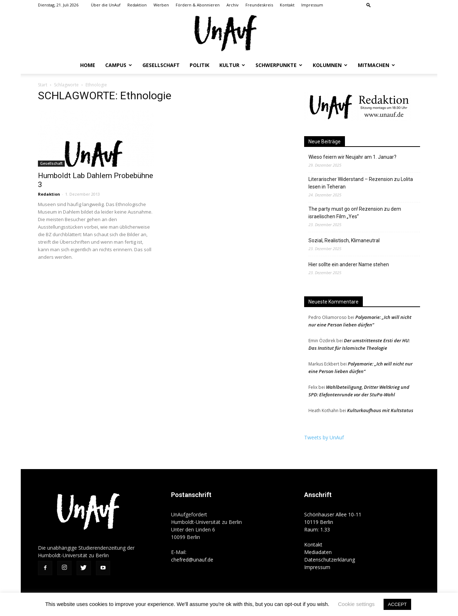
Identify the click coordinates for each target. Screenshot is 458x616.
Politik (199, 65)
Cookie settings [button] (356, 604)
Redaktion (137, 5)
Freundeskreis (259, 5)
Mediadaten (318, 552)
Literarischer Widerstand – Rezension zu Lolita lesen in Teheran (360, 183)
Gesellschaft (161, 65)
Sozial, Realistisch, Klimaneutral (344, 240)
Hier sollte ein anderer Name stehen (348, 264)
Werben (161, 5)
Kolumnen (330, 65)
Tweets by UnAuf (324, 437)
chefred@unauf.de (192, 559)
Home (87, 65)
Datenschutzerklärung (329, 559)
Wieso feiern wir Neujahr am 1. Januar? (352, 157)
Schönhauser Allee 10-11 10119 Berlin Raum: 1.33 (332, 522)
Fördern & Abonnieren (198, 5)
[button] (368, 5)
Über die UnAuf (106, 5)
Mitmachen (376, 65)
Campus (118, 65)
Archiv (232, 5)
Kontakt (287, 5)
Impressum (312, 5)
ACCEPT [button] (397, 604)
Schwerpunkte (278, 65)
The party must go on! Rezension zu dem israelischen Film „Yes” (354, 212)
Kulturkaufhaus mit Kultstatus (380, 410)
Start (42, 85)
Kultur (232, 65)
